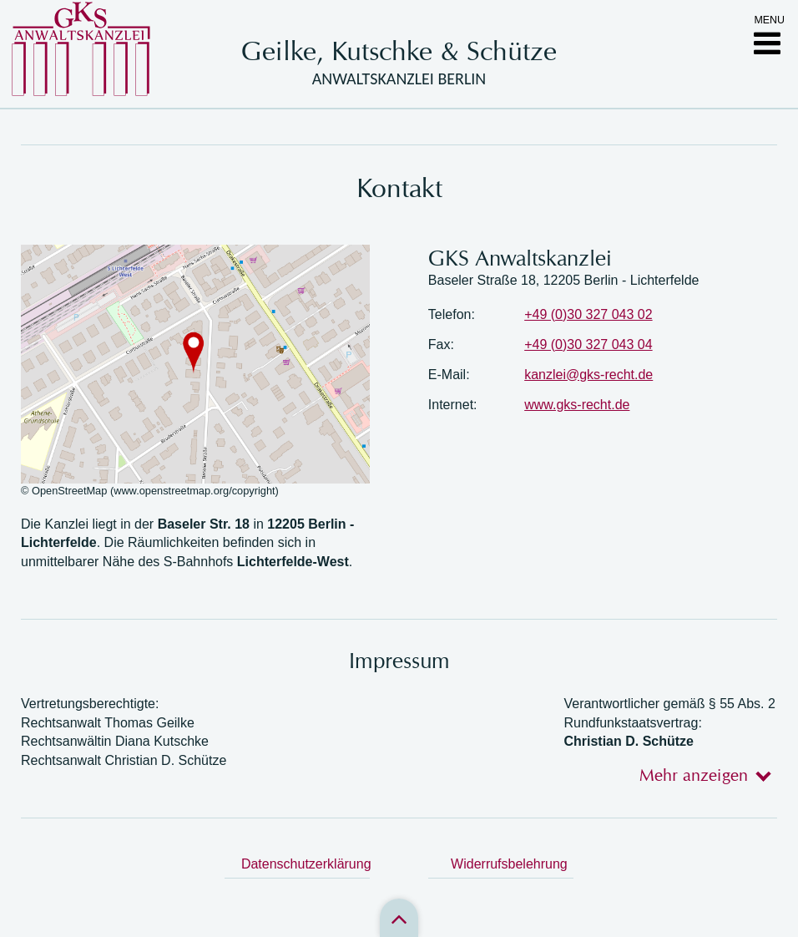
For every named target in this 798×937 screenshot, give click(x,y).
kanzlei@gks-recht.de (588, 374)
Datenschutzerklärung (305, 864)
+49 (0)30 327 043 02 (588, 314)
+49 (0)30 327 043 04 (588, 344)
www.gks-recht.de (576, 405)
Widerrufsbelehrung (509, 864)
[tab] (700, 775)
